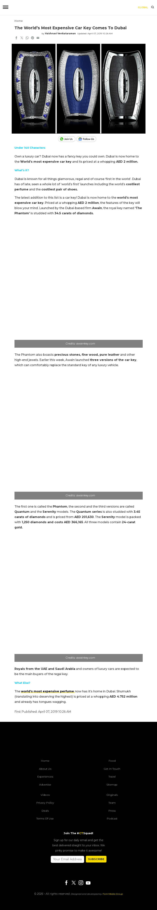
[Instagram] (81, 883)
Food (112, 760)
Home (18, 21)
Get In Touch (112, 768)
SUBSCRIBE (96, 859)
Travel (112, 776)
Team (112, 802)
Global (143, 7)
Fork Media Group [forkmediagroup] (113, 893)
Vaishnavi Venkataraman (60, 33)
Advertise (45, 784)
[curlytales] (78, 741)
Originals (112, 795)
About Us (45, 768)
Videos (45, 795)
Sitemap (111, 784)
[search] (152, 7)
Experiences (45, 776)
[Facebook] (66, 883)
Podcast (112, 818)
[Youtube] (88, 882)
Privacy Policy (45, 802)
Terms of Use (45, 818)
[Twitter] (73, 883)
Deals (45, 810)
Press (112, 810)
